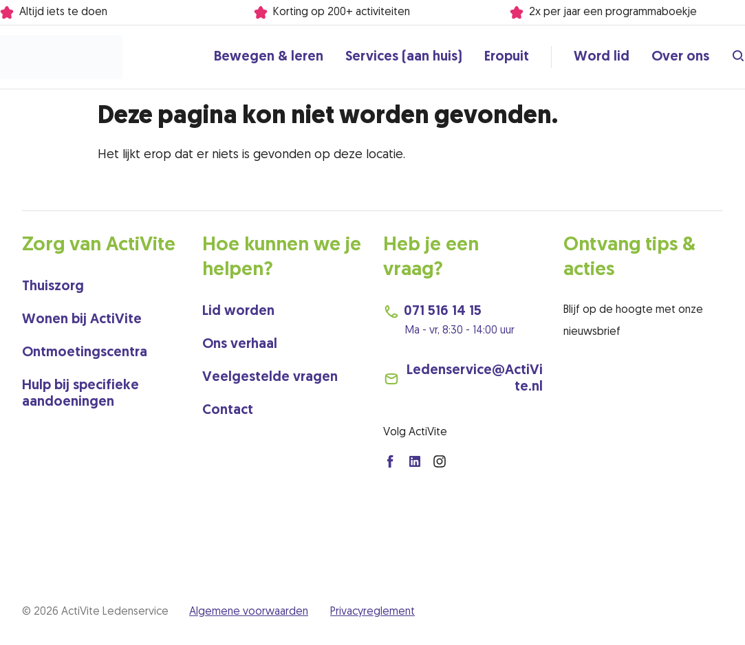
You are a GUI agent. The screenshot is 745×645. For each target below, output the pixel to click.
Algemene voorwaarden (248, 611)
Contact (227, 410)
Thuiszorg (53, 287)
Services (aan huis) (403, 57)
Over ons (680, 57)
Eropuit (506, 57)
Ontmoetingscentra (84, 353)
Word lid (601, 57)
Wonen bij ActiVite (82, 320)
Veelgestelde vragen (270, 377)
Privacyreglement (372, 611)
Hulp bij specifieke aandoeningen (80, 394)
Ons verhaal (239, 344)
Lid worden (238, 311)
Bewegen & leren (268, 57)
